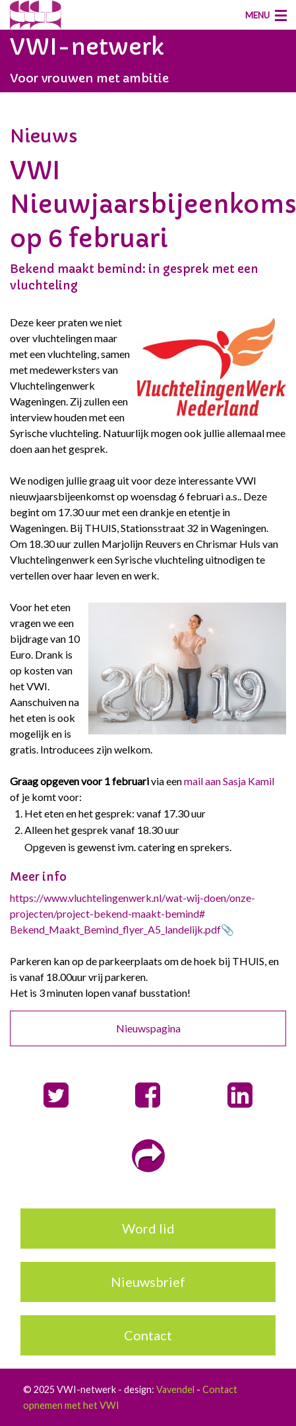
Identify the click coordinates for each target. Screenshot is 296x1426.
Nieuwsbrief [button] (148, 1282)
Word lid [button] (148, 1228)
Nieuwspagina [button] (148, 1028)
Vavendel (175, 1389)
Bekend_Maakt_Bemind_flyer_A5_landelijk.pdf (115, 929)
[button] (56, 1095)
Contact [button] (148, 1335)
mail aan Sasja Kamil (229, 781)
